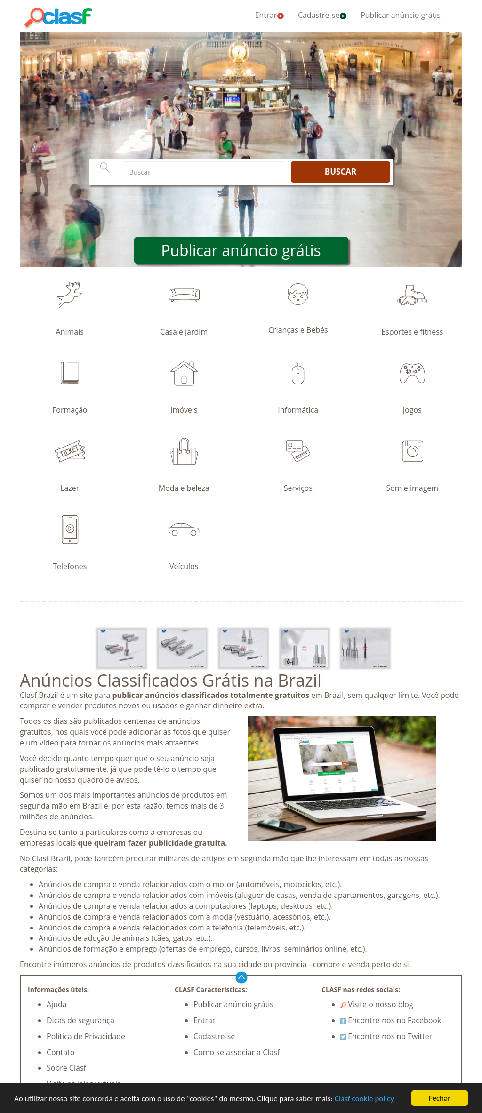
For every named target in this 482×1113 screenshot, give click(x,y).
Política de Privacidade (86, 1036)
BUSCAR (340, 171)
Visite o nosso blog (376, 1004)
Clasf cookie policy (364, 1099)
